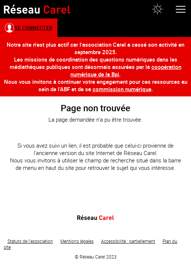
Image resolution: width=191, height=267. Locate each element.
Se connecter (33, 27)
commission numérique (122, 89)
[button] (157, 9)
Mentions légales (77, 241)
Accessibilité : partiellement (128, 241)
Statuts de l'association (30, 241)
